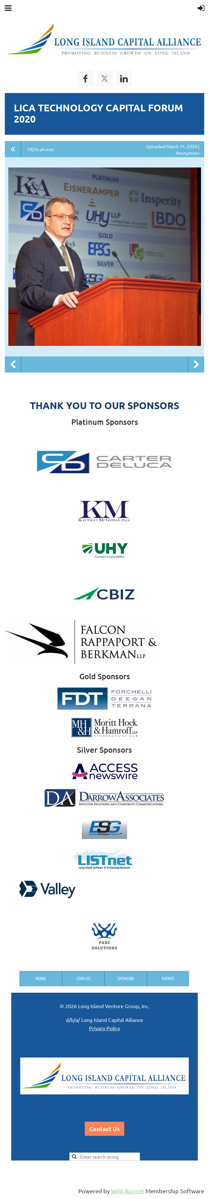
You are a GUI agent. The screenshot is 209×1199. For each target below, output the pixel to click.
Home (41, 978)
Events (168, 978)
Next (196, 364)
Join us (83, 978)
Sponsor (126, 978)
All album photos (13, 149)
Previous (13, 364)
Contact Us (104, 1128)
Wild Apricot (127, 1190)
